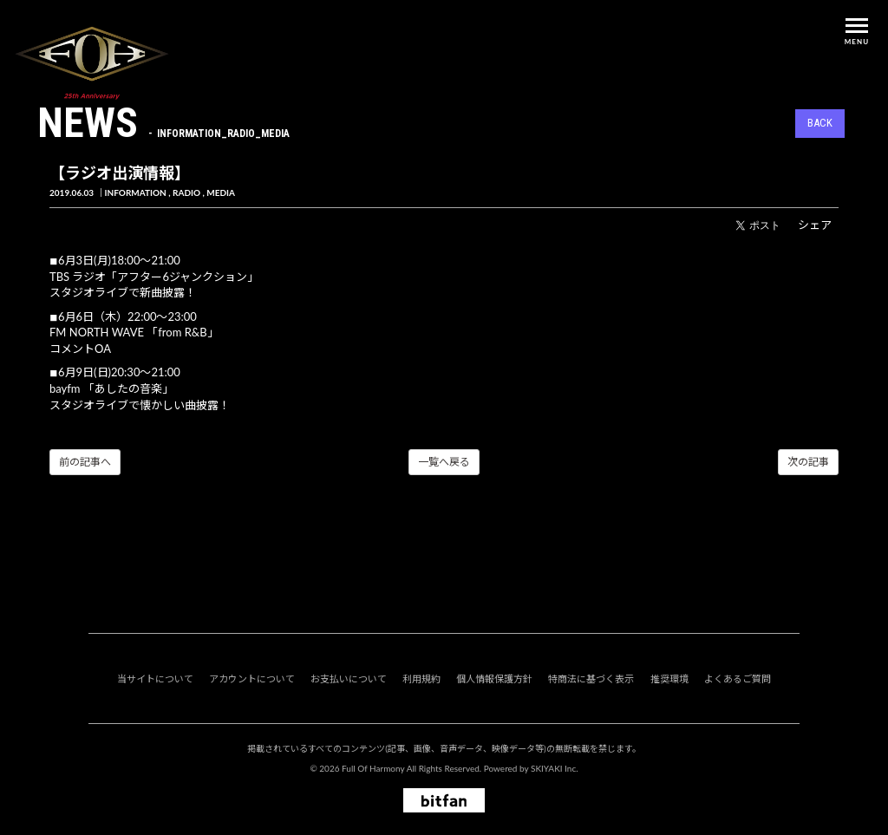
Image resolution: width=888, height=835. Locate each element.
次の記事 (808, 461)
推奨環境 (669, 678)
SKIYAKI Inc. (554, 768)
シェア (815, 225)
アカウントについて (252, 678)
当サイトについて (155, 678)
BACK (819, 122)
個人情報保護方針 (494, 678)
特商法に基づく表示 (591, 678)
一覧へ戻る (444, 461)
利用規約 (421, 678)
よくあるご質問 (737, 678)
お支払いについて (348, 678)
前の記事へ (85, 461)
